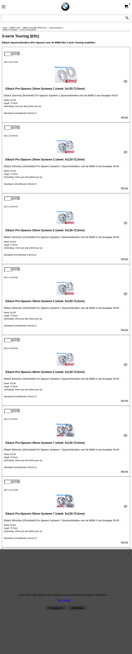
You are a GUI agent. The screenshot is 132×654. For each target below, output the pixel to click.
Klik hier (124, 117)
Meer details (63, 600)
